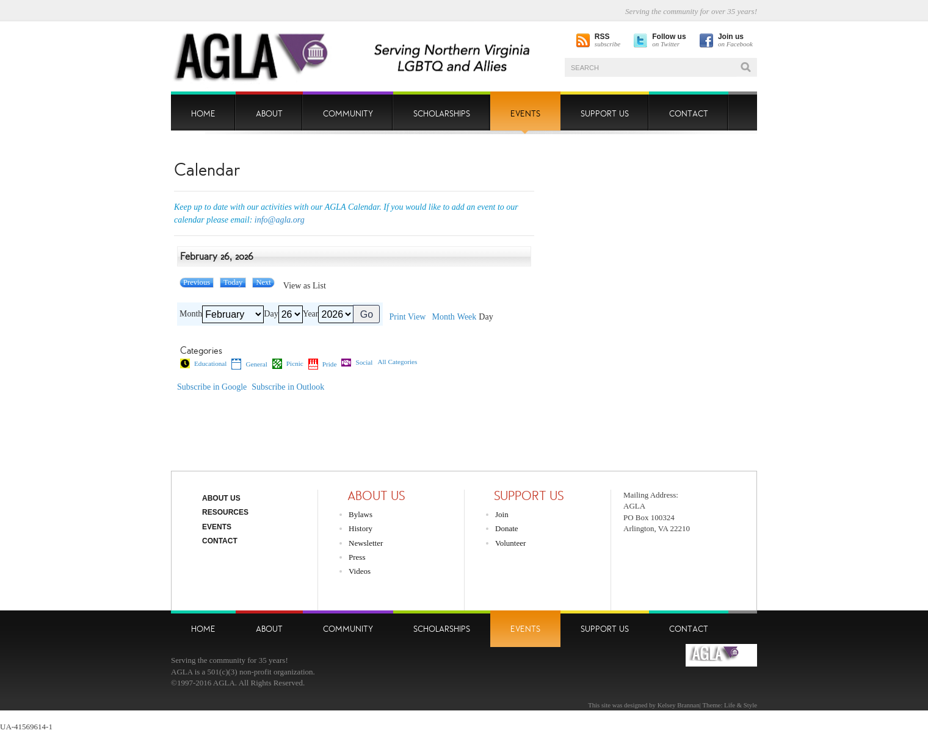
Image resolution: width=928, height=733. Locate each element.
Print (407, 317)
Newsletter (366, 543)
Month (190, 314)
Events (216, 527)
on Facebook (735, 41)
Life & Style (740, 705)
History (360, 528)
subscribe (607, 41)
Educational (203, 363)
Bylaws (360, 514)
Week (467, 317)
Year (311, 314)
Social (356, 362)
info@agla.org (280, 219)
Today (232, 282)
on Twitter (669, 41)
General (249, 364)
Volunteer (510, 543)
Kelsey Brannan (679, 705)
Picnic (287, 363)
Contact (219, 541)
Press (357, 557)
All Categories (397, 362)
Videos (360, 571)
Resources (225, 512)
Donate (506, 528)
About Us (221, 498)
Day (271, 314)
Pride (322, 364)
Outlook (288, 387)
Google (212, 387)
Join (502, 514)
